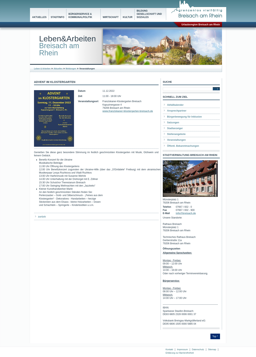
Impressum (182, 349)
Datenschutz (198, 349)
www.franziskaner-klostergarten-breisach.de (127, 111)
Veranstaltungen (176, 140)
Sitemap (212, 349)
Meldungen (71, 69)
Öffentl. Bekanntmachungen (183, 146)
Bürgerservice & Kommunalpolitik (80, 16)
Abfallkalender (175, 105)
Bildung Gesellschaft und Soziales (149, 14)
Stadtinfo (57, 17)
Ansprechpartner (176, 110)
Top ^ (215, 336)
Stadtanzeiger (175, 128)
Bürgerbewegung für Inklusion (184, 116)
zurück (42, 216)
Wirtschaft (110, 17)
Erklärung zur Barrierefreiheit (180, 353)
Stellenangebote (176, 134)
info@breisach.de (186, 213)
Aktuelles (39, 17)
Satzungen (173, 122)
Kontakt (169, 349)
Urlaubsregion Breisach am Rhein (200, 24)
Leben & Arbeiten (42, 69)
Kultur (127, 17)
